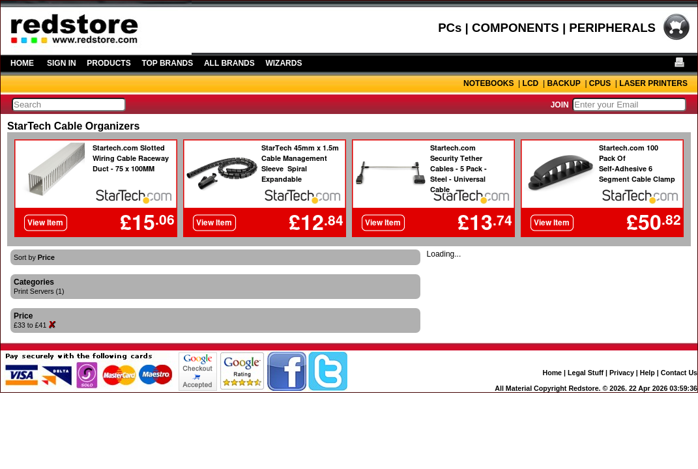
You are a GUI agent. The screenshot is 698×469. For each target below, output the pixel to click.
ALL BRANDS (229, 63)
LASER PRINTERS (653, 83)
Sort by (34, 257)
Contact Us (679, 373)
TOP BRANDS (167, 63)
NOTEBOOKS (488, 83)
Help (647, 373)
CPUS (600, 83)
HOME (22, 63)
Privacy (621, 373)
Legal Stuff (585, 373)
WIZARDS (283, 63)
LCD (531, 83)
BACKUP (563, 83)
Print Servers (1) (39, 291)
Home (552, 373)
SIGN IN (61, 63)
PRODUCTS (108, 63)
